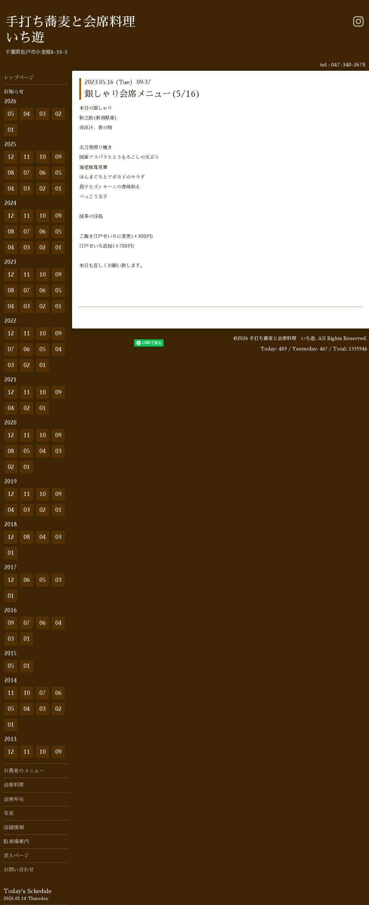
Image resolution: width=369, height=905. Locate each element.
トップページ (19, 77)
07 (26, 173)
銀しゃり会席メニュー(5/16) (142, 94)
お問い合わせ (19, 869)
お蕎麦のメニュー (24, 770)
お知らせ (14, 91)
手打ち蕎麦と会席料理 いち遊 (282, 338)
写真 (9, 813)
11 (26, 157)
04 (26, 114)
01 (11, 130)
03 (42, 114)
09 (58, 157)
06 (42, 173)
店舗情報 (14, 827)
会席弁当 (14, 799)
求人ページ (16, 855)
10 (42, 157)
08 (11, 173)
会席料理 (14, 784)
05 (11, 114)
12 (11, 157)
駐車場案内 (16, 841)
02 (58, 114)
